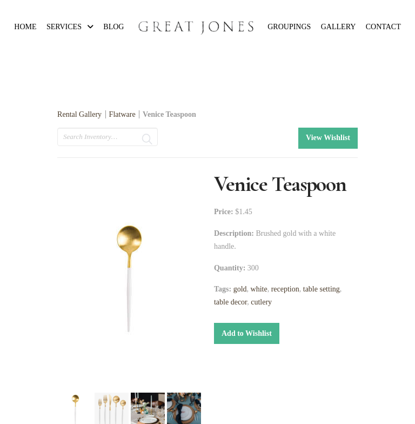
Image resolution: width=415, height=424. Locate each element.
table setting (321, 289)
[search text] (107, 137)
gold (240, 289)
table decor (230, 302)
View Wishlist (328, 138)
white (259, 289)
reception (285, 289)
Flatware (122, 114)
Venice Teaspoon (169, 114)
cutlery (261, 302)
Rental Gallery (79, 114)
